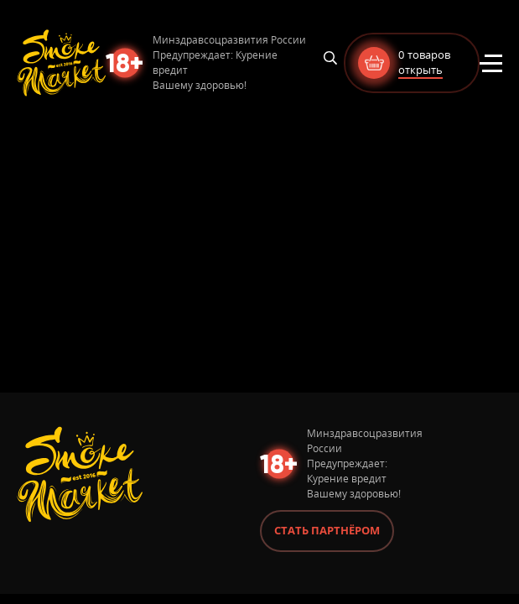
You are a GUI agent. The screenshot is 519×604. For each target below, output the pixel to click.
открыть (420, 69)
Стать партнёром (327, 530)
